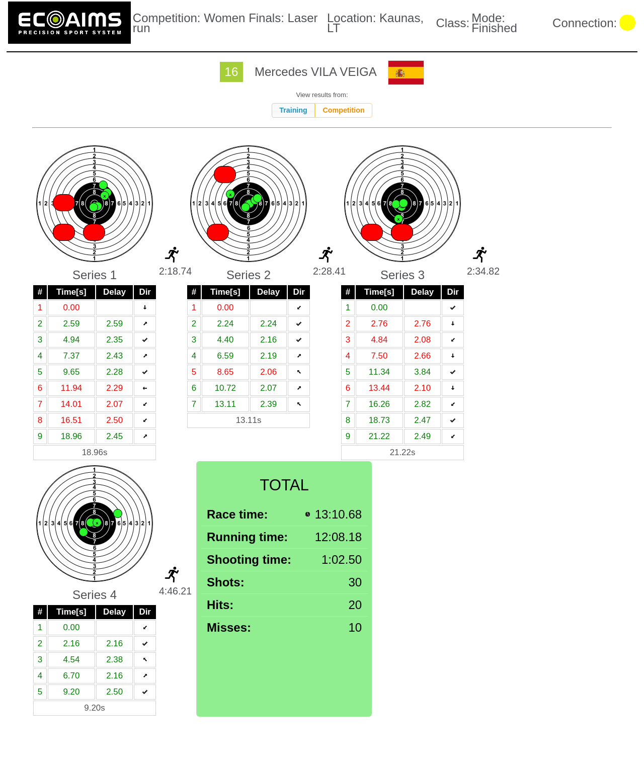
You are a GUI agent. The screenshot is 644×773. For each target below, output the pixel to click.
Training (293, 110)
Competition (343, 110)
